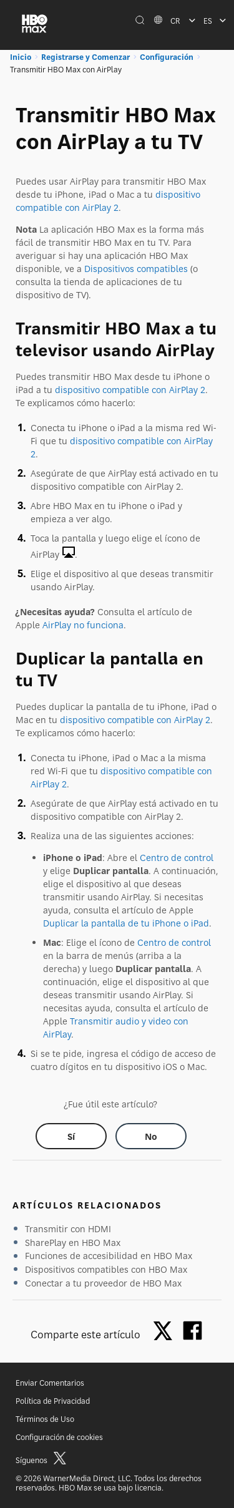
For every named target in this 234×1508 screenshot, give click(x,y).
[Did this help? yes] (71, 1136)
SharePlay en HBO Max (72, 1242)
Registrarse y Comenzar (85, 57)
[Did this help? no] (151, 1136)
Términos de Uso (45, 1419)
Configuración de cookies (59, 1437)
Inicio (20, 57)
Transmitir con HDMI (68, 1229)
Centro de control (176, 857)
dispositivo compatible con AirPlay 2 (130, 390)
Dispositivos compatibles (136, 269)
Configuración (166, 57)
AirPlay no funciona (83, 625)
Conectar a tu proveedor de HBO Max (103, 1283)
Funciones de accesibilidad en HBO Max (108, 1256)
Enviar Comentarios (50, 1383)
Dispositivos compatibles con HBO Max (106, 1269)
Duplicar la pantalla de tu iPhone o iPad (126, 923)
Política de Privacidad (53, 1401)
